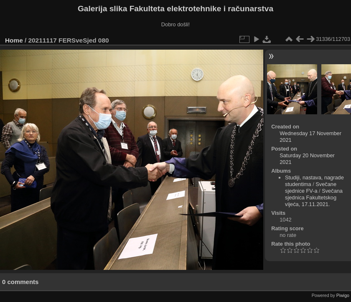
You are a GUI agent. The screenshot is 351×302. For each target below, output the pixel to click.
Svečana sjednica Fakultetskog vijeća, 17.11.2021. (314, 197)
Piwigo (342, 295)
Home (14, 40)
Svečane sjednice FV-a (310, 187)
